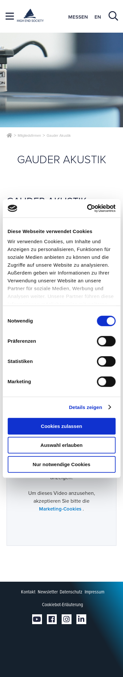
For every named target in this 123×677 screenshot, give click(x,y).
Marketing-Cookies (61, 509)
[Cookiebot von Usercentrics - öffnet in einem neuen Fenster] (87, 208)
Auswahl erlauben (61, 445)
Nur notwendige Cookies (62, 464)
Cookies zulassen (61, 426)
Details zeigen (85, 407)
